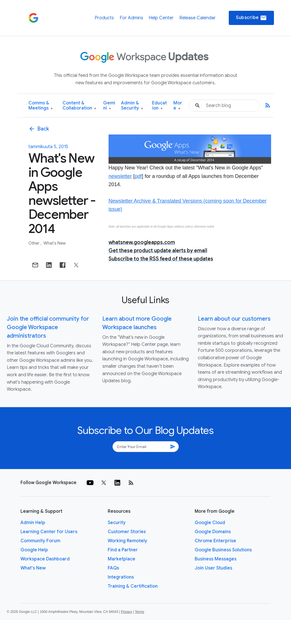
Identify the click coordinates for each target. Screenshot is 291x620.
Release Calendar (197, 18)
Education (159, 105)
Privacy (126, 612)
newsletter (120, 176)
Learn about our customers (234, 318)
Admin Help (32, 523)
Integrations (121, 577)
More (177, 105)
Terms (139, 612)
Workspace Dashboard (45, 559)
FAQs (113, 568)
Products (104, 18)
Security (117, 523)
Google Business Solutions (223, 550)
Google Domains (213, 532)
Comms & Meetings (40, 105)
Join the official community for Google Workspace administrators (48, 327)
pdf (138, 176)
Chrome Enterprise (215, 541)
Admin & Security (132, 105)
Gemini (109, 105)
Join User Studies (213, 568)
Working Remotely (127, 541)
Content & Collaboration (79, 105)
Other (34, 243)
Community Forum (40, 541)
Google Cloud (210, 523)
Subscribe (251, 17)
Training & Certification (133, 586)
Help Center (161, 18)
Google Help (34, 550)
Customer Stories (127, 532)
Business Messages (215, 559)
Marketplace (121, 559)
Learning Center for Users (48, 532)
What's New (54, 243)
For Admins (131, 18)
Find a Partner (123, 550)
